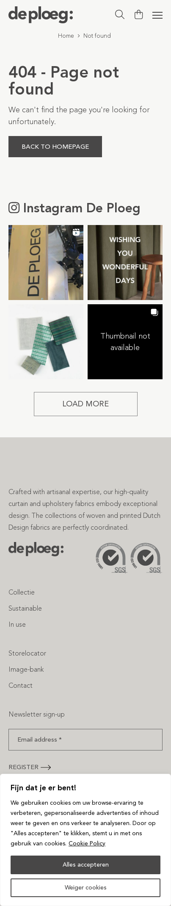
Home (66, 35)
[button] (45, 262)
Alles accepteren (86, 864)
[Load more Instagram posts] (86, 404)
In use (17, 624)
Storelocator (27, 653)
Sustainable (25, 608)
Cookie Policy (87, 843)
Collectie (21, 592)
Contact (20, 685)
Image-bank (26, 669)
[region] (85, 840)
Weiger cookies (86, 887)
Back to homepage (55, 146)
